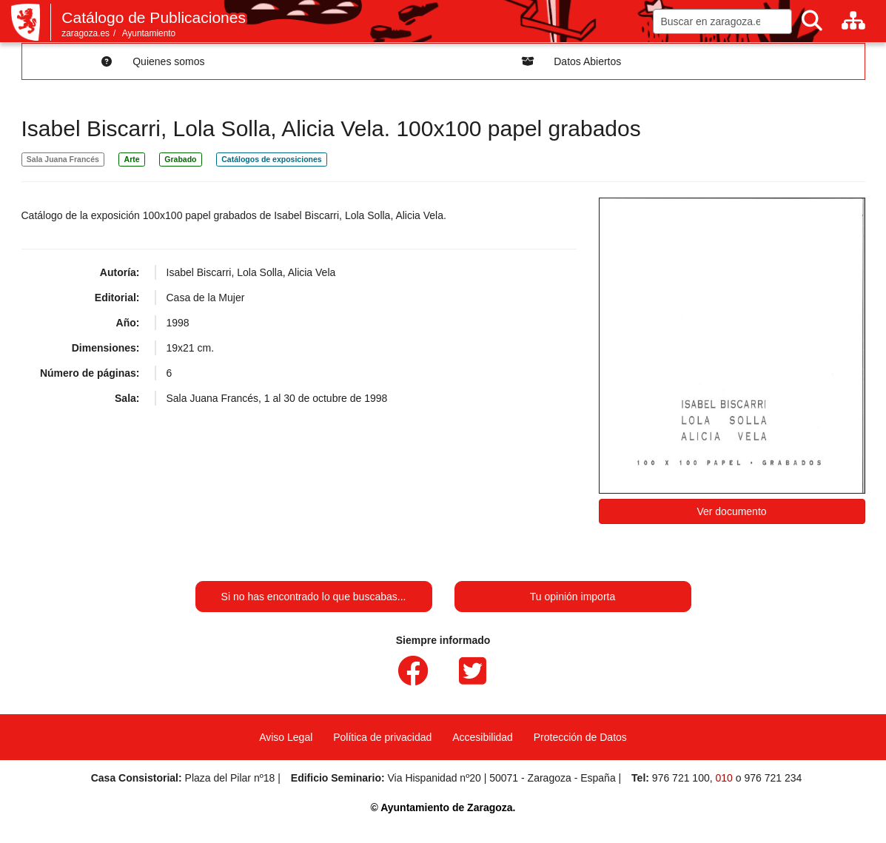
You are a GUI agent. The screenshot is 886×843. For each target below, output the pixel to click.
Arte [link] (132, 159)
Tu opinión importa (572, 596)
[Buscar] (812, 21)
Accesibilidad (482, 737)
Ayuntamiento (149, 33)
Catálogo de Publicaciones (153, 17)
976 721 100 (681, 778)
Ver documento (731, 511)
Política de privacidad (382, 737)
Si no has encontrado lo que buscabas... (313, 596)
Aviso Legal (285, 737)
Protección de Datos (580, 737)
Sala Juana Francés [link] (63, 159)
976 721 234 (773, 778)
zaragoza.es (85, 33)
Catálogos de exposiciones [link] (271, 159)
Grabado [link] (180, 159)
